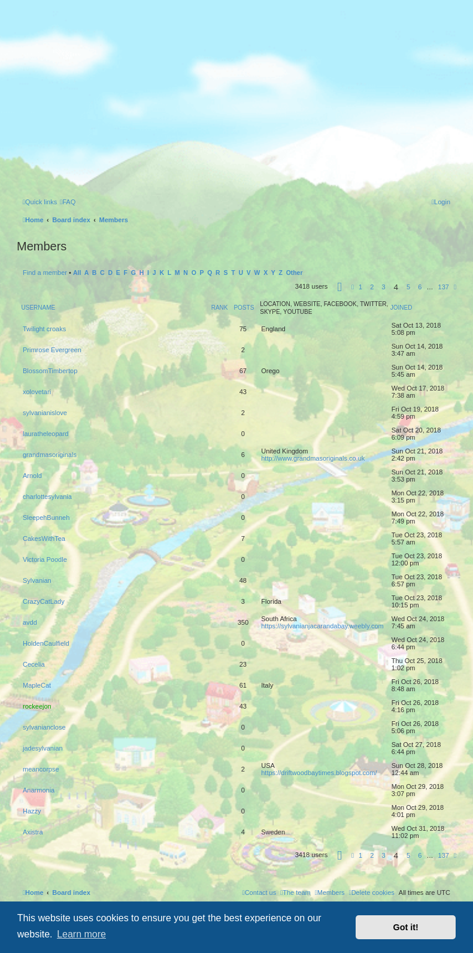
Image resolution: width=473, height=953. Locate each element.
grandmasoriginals (50, 454)
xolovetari (37, 391)
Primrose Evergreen (52, 349)
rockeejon (37, 706)
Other (294, 273)
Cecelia (34, 664)
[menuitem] (67, 201)
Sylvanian (37, 580)
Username (39, 307)
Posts (244, 307)
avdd (30, 622)
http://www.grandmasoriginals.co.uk (313, 458)
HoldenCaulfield (46, 643)
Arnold (32, 475)
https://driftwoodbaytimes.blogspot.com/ (319, 772)
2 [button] (372, 287)
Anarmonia (38, 790)
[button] (339, 288)
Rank (219, 307)
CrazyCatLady (44, 601)
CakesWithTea (44, 538)
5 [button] (408, 287)
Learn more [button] (81, 934)
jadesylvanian (43, 748)
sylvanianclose (44, 727)
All (77, 273)
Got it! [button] (406, 927)
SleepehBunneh (46, 517)
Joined (401, 307)
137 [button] (443, 287)
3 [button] (383, 287)
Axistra (33, 832)
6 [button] (420, 287)
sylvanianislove (45, 412)
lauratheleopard (45, 433)
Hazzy (32, 811)
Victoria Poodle (45, 559)
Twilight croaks (44, 328)
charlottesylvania (47, 496)
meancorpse (41, 769)
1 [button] (360, 287)
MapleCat (37, 685)
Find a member (45, 272)
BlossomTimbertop (50, 370)
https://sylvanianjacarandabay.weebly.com (322, 626)
